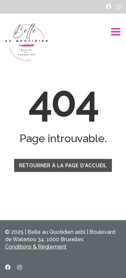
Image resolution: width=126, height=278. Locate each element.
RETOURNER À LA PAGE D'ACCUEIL (63, 165)
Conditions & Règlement (36, 247)
